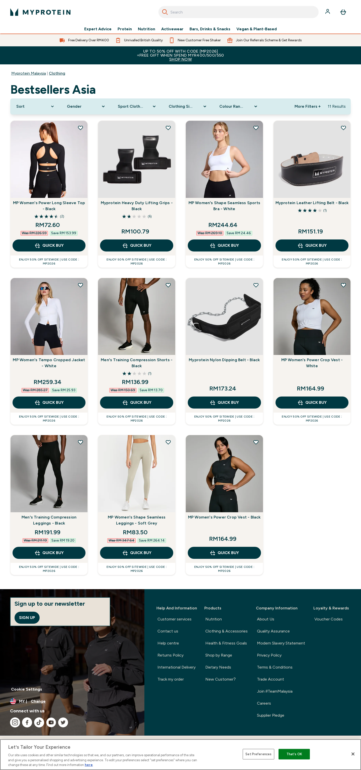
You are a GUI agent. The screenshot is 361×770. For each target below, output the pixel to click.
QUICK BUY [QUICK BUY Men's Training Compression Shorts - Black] (136, 403)
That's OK (294, 754)
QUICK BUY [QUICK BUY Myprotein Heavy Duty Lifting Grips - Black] (136, 245)
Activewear (172, 29)
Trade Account (270, 679)
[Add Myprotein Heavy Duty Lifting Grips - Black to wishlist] (168, 128)
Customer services (174, 619)
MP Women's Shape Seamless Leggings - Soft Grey (136, 520)
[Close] (352, 753)
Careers (264, 703)
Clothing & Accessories (226, 631)
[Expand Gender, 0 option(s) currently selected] (86, 106)
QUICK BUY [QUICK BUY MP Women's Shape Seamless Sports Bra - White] (224, 245)
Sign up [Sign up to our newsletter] (27, 617)
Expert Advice (98, 29)
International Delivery (176, 667)
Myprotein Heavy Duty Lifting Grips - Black (137, 205)
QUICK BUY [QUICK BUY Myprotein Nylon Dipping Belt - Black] (224, 403)
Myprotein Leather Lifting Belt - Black (312, 202)
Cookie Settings (26, 689)
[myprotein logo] (40, 12)
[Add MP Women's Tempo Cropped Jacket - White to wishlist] (80, 285)
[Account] (328, 12)
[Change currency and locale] (72, 701)
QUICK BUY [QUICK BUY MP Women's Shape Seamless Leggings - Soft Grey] (136, 553)
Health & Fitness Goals (226, 643)
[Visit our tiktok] (39, 722)
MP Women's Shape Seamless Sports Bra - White (224, 205)
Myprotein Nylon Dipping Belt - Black (224, 359)
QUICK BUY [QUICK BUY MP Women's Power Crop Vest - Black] (224, 553)
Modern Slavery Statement (281, 643)
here (89, 765)
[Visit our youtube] (51, 722)
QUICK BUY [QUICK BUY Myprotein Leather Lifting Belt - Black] (312, 245)
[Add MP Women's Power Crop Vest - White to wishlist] (343, 285)
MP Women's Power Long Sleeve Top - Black (49, 205)
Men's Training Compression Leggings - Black (49, 520)
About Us (265, 619)
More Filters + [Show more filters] (308, 106)
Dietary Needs (218, 667)
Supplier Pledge (270, 715)
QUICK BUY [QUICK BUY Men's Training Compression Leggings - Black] (49, 553)
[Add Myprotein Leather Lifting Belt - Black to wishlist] (343, 128)
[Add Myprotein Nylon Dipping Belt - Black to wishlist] (256, 285)
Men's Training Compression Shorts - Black (136, 362)
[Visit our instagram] (15, 722)
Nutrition (146, 29)
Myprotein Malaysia (28, 73)
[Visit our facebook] (27, 722)
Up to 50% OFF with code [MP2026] (180, 55)
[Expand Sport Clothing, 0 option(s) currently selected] (137, 106)
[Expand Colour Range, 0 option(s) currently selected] (238, 106)
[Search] (164, 12)
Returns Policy (170, 655)
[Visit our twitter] (63, 722)
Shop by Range (218, 655)
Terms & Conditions (275, 667)
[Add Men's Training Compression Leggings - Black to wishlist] (80, 442)
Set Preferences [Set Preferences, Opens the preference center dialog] (258, 754)
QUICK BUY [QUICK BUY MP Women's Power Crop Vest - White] (312, 403)
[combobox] (238, 12)
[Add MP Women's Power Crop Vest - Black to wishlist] (256, 442)
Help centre (168, 643)
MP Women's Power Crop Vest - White (312, 362)
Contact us (167, 631)
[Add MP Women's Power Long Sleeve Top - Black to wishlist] (80, 128)
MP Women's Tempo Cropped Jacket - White (49, 362)
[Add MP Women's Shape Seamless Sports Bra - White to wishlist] (256, 128)
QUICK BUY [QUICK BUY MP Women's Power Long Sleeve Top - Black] (49, 245)
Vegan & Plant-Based (256, 29)
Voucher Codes (328, 619)
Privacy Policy (269, 655)
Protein (125, 29)
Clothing (57, 73)
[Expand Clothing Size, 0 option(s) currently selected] (188, 106)
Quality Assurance (273, 631)
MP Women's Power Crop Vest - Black (224, 517)
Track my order (170, 679)
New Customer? (220, 679)
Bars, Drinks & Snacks (210, 29)
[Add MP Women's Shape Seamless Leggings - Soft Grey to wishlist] (168, 442)
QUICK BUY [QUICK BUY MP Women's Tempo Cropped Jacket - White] (49, 403)
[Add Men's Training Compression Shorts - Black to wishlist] (168, 285)
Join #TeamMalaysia (275, 691)
